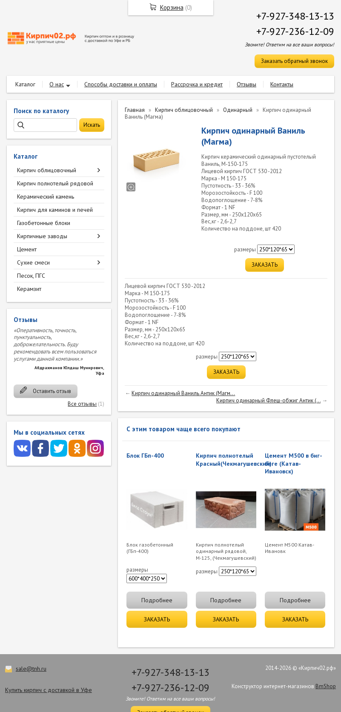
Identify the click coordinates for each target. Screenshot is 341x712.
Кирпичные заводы (42, 236)
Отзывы (246, 84)
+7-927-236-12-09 (295, 31)
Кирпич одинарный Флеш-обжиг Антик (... (268, 400)
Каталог (25, 84)
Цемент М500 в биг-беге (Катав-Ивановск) (293, 463)
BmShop (325, 686)
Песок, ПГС (31, 275)
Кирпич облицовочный (46, 170)
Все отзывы (82, 403)
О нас (56, 84)
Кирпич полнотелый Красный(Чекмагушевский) (234, 459)
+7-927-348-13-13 (295, 16)
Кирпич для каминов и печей (55, 210)
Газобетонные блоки (43, 223)
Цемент (27, 249)
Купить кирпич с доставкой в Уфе (48, 690)
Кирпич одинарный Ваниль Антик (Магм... (183, 393)
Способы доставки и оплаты (120, 84)
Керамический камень (45, 196)
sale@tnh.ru (31, 668)
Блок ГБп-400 (145, 455)
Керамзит (29, 289)
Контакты (281, 84)
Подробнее (156, 600)
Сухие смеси (33, 262)
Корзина (171, 7)
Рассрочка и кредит (197, 84)
